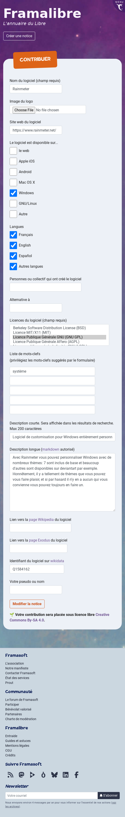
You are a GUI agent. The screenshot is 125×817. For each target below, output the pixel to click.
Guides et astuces (18, 741)
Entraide (11, 736)
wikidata (57, 561)
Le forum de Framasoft (21, 700)
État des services (17, 678)
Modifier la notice (27, 604)
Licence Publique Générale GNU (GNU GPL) (59, 337)
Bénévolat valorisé (18, 709)
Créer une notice (19, 36)
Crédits (10, 755)
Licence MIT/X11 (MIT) (59, 332)
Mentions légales (17, 745)
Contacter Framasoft (20, 673)
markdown (50, 449)
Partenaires (13, 714)
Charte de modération (20, 719)
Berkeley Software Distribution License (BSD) (59, 328)
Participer (12, 704)
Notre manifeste (16, 668)
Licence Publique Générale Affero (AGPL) (59, 342)
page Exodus (39, 540)
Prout (9, 683)
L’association (14, 663)
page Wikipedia (41, 519)
